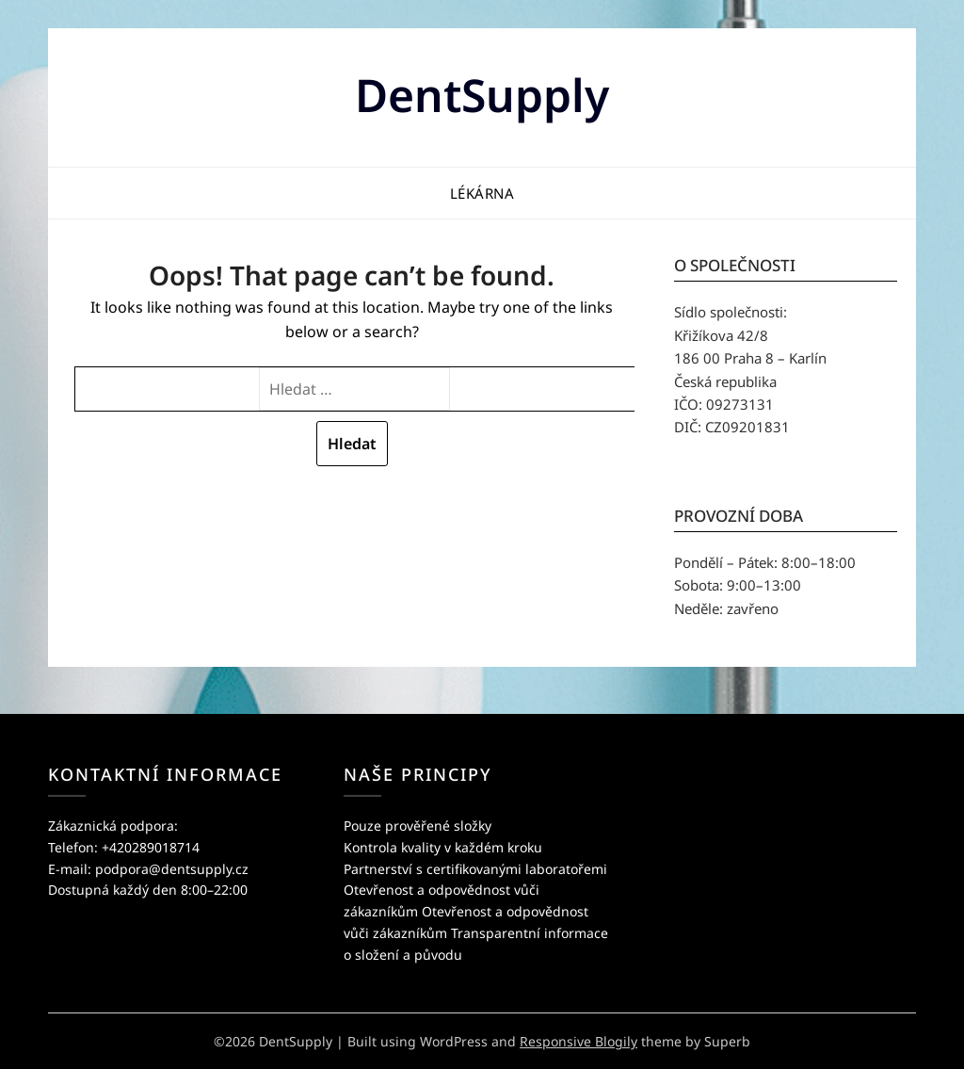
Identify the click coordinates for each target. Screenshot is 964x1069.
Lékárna (482, 193)
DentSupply (482, 94)
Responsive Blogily (578, 1041)
